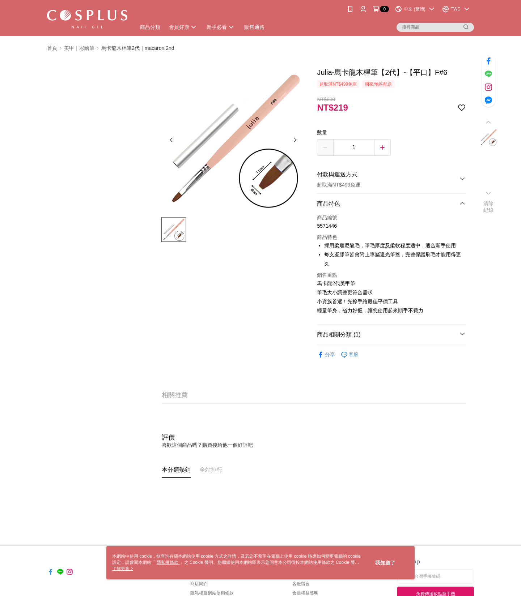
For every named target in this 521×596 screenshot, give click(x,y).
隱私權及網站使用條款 (212, 593)
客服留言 (301, 583)
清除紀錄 (488, 207)
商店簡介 (199, 583)
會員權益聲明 (305, 593)
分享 (326, 355)
